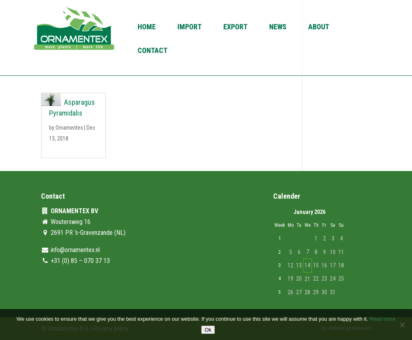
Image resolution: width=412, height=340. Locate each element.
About (318, 27)
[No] (402, 325)
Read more (382, 319)
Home (147, 27)
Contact (152, 51)
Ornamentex (69, 127)
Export (235, 27)
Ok (207, 330)
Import (189, 27)
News (277, 27)
